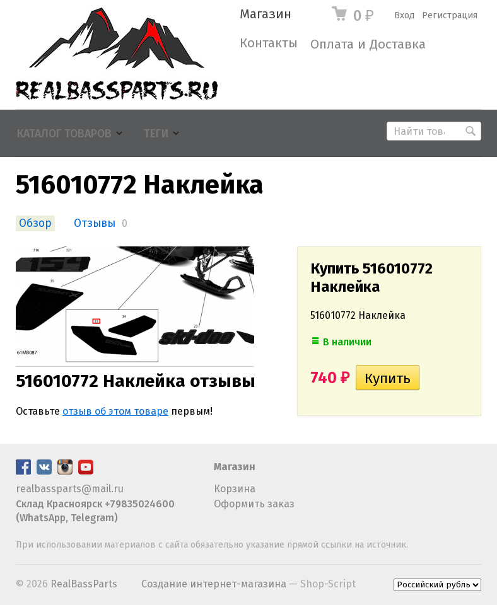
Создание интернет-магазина (213, 584)
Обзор (35, 223)
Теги (156, 134)
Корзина (234, 489)
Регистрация (449, 15)
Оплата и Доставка (368, 44)
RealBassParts (83, 584)
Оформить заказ (254, 504)
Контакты (269, 43)
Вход (404, 15)
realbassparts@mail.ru (70, 489)
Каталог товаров (64, 134)
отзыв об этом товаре (115, 411)
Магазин (265, 14)
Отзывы (94, 223)
